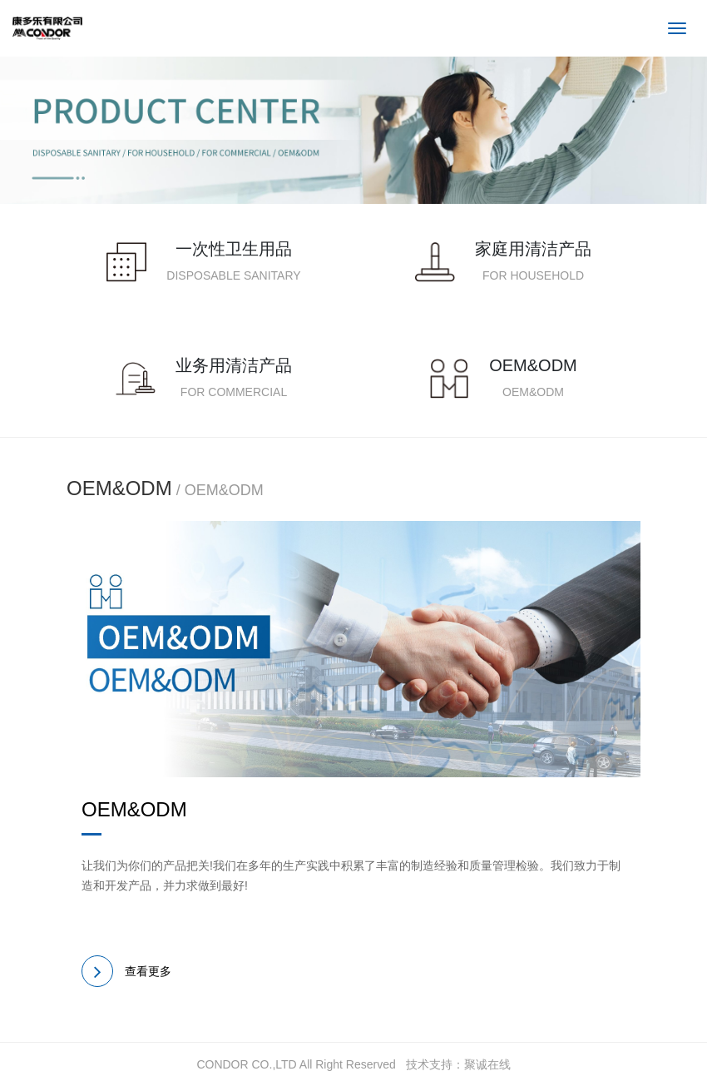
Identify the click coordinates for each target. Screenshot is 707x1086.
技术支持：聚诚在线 (458, 1064)
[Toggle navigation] (677, 28)
